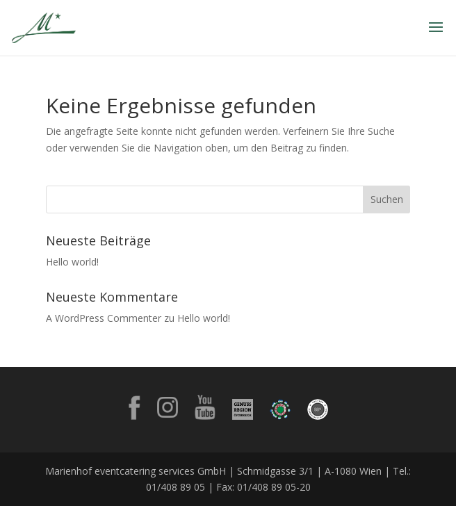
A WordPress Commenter (103, 318)
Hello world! (72, 261)
